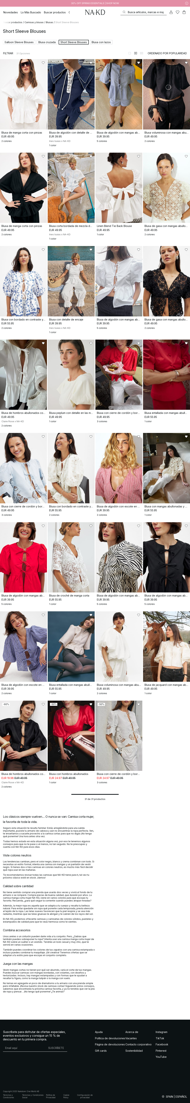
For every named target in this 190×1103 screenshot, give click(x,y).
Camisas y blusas (34, 22)
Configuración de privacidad (85, 1096)
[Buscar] (143, 12)
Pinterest (161, 1050)
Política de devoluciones (110, 1038)
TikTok (160, 1038)
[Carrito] (184, 12)
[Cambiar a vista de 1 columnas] (130, 53)
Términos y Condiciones (8, 1096)
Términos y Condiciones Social (32, 1096)
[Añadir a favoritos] (43, 63)
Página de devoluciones (110, 1044)
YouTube (161, 1056)
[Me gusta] (178, 12)
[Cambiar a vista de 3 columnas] (142, 53)
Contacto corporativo (138, 1044)
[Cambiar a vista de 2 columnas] (136, 53)
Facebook (162, 1044)
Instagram (161, 1032)
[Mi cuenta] (171, 12)
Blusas (49, 22)
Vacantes (131, 1038)
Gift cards (101, 1050)
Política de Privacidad (50, 1096)
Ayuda (99, 1032)
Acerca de (131, 1032)
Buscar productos (12, 22)
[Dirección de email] (24, 1047)
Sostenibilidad (134, 1050)
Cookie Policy (66, 1096)
